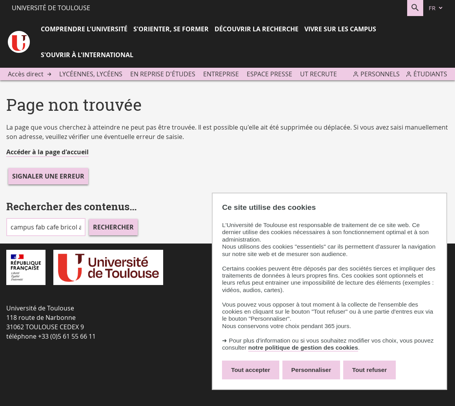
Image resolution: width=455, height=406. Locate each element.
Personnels (380, 74)
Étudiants (430, 74)
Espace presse (269, 74)
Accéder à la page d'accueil (47, 152)
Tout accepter (250, 369)
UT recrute (318, 74)
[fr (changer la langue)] (436, 8)
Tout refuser (369, 369)
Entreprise (221, 74)
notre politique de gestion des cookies (303, 347)
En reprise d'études (162, 74)
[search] (46, 227)
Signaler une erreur (48, 176)
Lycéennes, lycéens (90, 74)
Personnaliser (311, 369)
